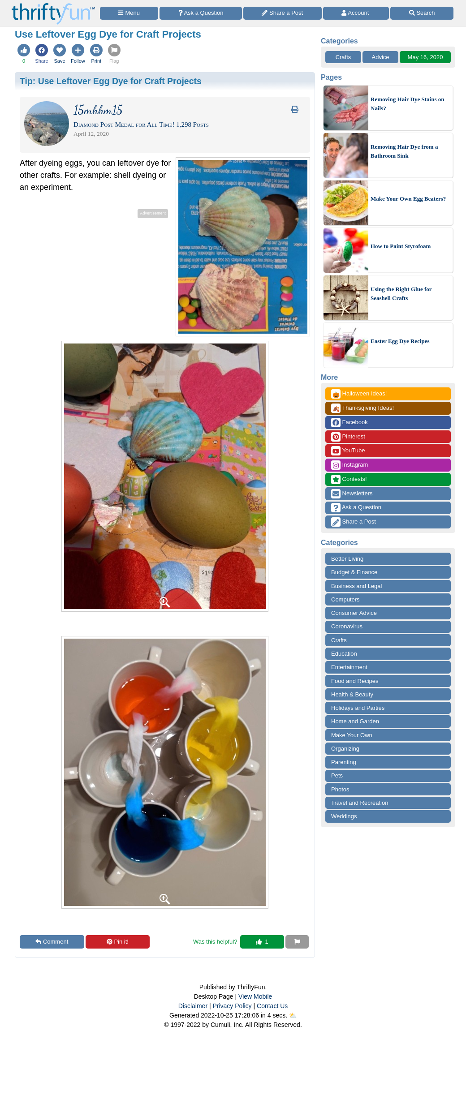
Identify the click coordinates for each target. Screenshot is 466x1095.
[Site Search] (421, 13)
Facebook (349, 422)
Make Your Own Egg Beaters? (408, 198)
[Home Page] (53, 5)
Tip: (111, 81)
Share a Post (353, 522)
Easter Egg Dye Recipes (400, 341)
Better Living (347, 558)
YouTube (348, 450)
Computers (345, 599)
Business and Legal (356, 586)
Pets (337, 775)
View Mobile (255, 996)
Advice (380, 57)
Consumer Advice (354, 613)
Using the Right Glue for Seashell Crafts (401, 293)
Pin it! (118, 941)
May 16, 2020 (425, 57)
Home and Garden (355, 721)
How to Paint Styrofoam (401, 246)
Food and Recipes (355, 681)
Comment (51, 941)
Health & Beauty (352, 694)
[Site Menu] (129, 13)
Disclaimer (192, 1005)
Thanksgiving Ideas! (362, 408)
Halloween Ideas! (359, 394)
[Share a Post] (282, 13)
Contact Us (272, 1005)
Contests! (349, 479)
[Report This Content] (297, 942)
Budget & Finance (354, 572)
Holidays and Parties (357, 707)
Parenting (343, 762)
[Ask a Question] (201, 13)
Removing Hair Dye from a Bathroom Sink (404, 151)
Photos (340, 789)
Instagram (349, 465)
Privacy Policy (231, 1005)
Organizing (345, 748)
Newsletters (352, 493)
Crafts (343, 57)
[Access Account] (356, 13)
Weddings (344, 816)
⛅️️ (293, 1015)
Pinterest (348, 437)
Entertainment (349, 667)
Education (344, 653)
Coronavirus (346, 626)
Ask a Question (356, 507)
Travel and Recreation (359, 802)
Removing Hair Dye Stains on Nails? (407, 104)
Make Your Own (351, 735)
